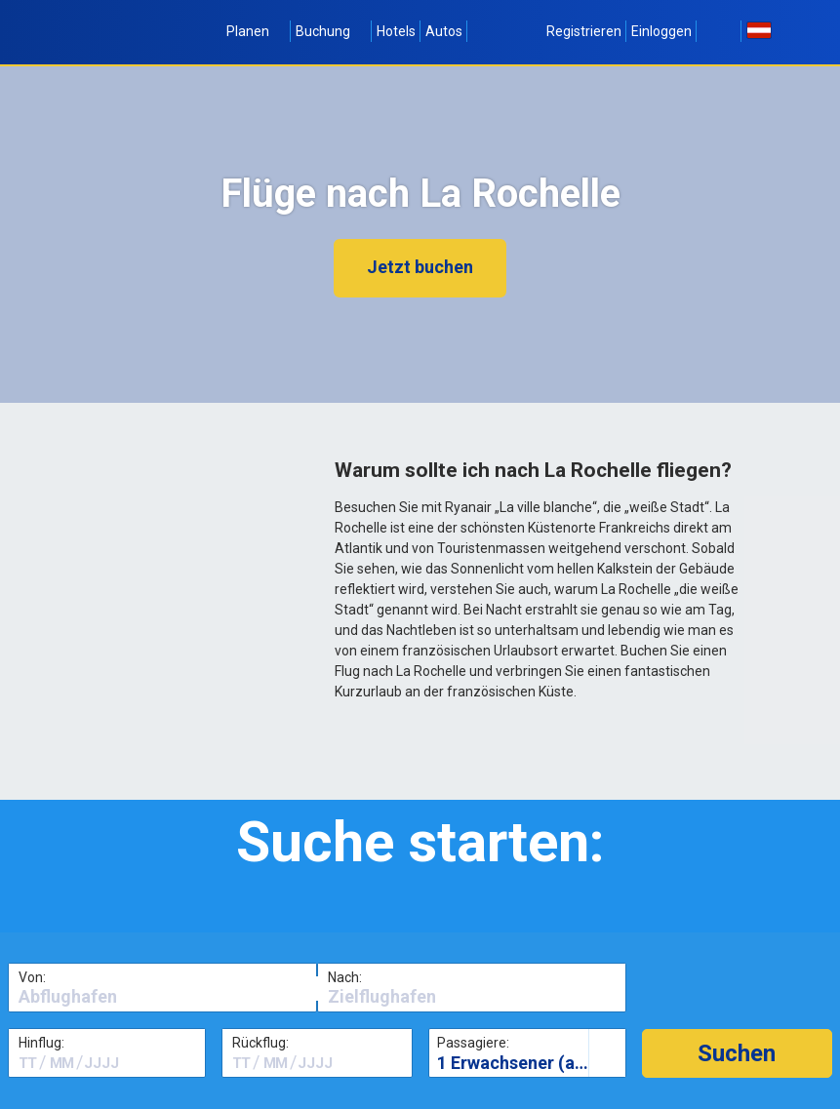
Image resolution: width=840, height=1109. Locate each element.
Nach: (345, 977)
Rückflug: (260, 1042)
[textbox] (162, 996)
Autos (443, 31)
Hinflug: (41, 1042)
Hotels (396, 31)
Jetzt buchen (420, 267)
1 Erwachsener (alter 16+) (531, 1062)
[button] (737, 1053)
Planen (256, 31)
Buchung (331, 31)
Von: (32, 977)
